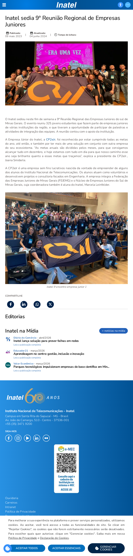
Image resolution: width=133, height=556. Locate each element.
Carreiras (11, 503)
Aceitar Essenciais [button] (66, 548)
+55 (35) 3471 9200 (18, 424)
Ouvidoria (11, 498)
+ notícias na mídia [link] (113, 331)
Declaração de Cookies (54, 538)
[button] (106, 548)
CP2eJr (50, 140)
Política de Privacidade (22, 538)
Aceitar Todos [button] (27, 548)
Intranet (10, 507)
